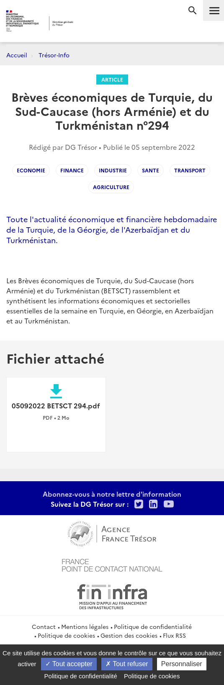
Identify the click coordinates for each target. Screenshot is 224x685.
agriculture (111, 186)
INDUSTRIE (113, 170)
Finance (72, 170)
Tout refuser (127, 663)
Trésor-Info (54, 55)
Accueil (16, 55)
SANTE (150, 170)
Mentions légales (84, 626)
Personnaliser (181, 663)
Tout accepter (69, 663)
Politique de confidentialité (153, 626)
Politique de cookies (66, 635)
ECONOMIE (31, 170)
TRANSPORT (190, 170)
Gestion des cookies (128, 635)
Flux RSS (174, 635)
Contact (44, 626)
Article (112, 79)
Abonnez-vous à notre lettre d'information (112, 493)
